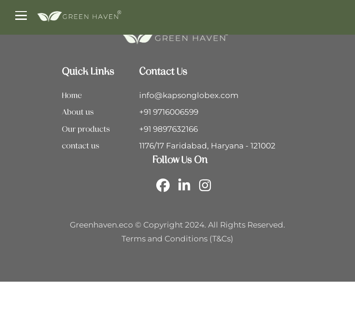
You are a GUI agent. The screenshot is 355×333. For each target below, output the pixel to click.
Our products (86, 129)
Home (72, 95)
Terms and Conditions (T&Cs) (177, 238)
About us (78, 112)
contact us (80, 145)
